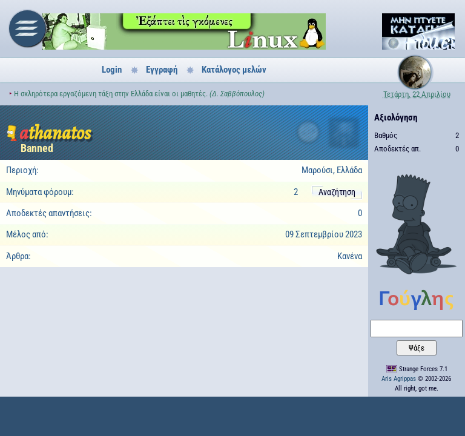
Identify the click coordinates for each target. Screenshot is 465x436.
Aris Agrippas (398, 379)
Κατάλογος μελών (234, 69)
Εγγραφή (161, 69)
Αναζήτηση (336, 192)
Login (112, 69)
